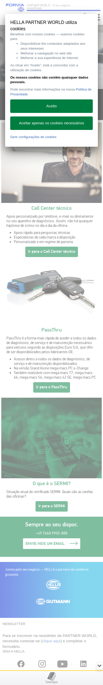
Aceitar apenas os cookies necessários (51, 123)
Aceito (51, 106)
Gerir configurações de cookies (33, 137)
